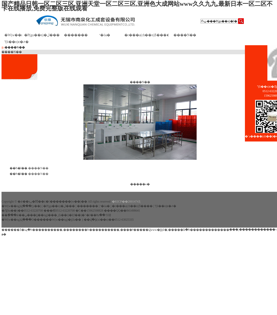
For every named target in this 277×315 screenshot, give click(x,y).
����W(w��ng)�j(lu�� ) (61, 219)
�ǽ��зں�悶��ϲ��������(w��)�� (52, 201)
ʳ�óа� (104, 35)
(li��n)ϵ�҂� (17, 42)
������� (76, 35)
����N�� (184, 35)
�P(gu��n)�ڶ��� (42, 35)
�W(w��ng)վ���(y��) (13, 35)
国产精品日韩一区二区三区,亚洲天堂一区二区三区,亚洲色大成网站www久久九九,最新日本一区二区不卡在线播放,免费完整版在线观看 (137, 6)
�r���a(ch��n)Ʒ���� (146, 35)
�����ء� (140, 184)
